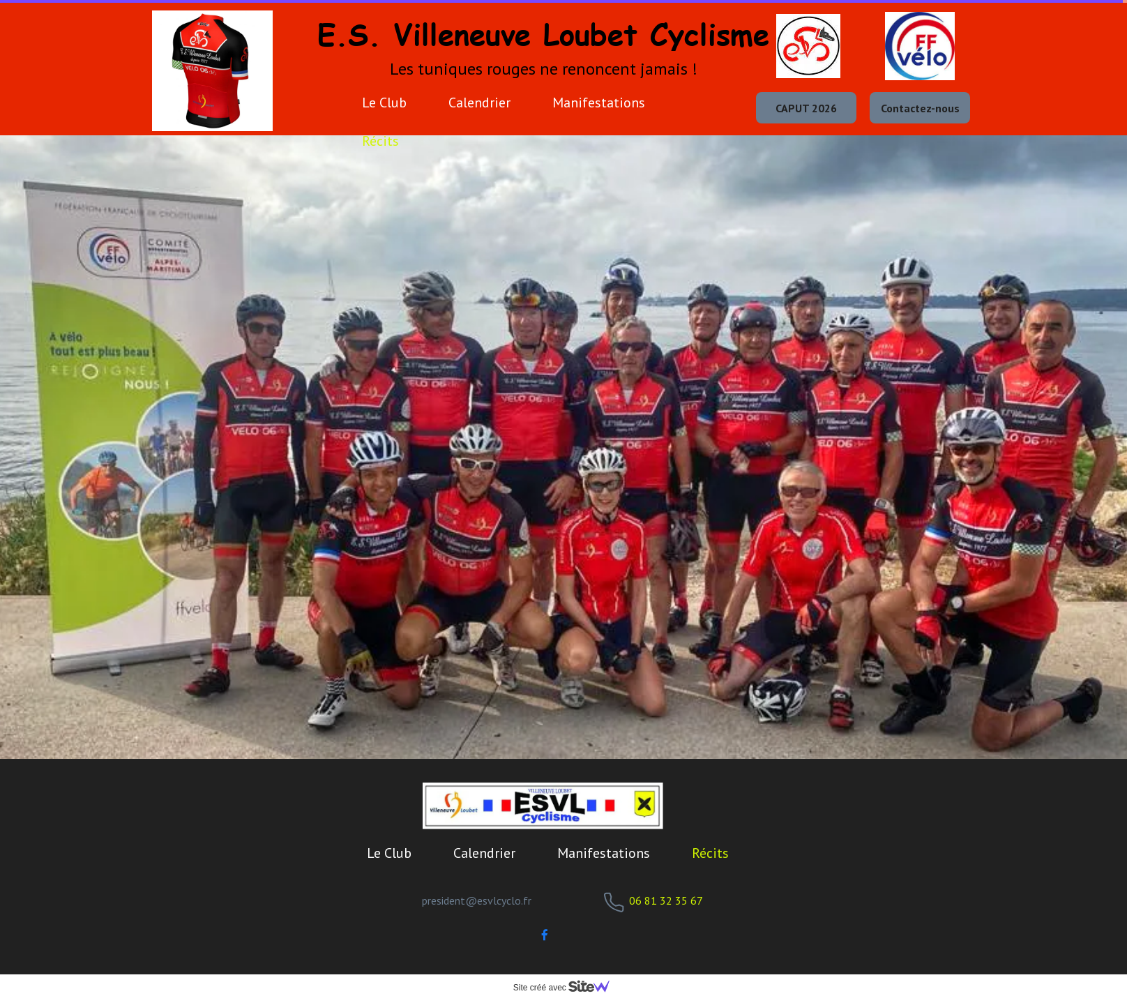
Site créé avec (567, 988)
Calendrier (479, 102)
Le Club (384, 102)
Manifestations (598, 102)
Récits (380, 141)
